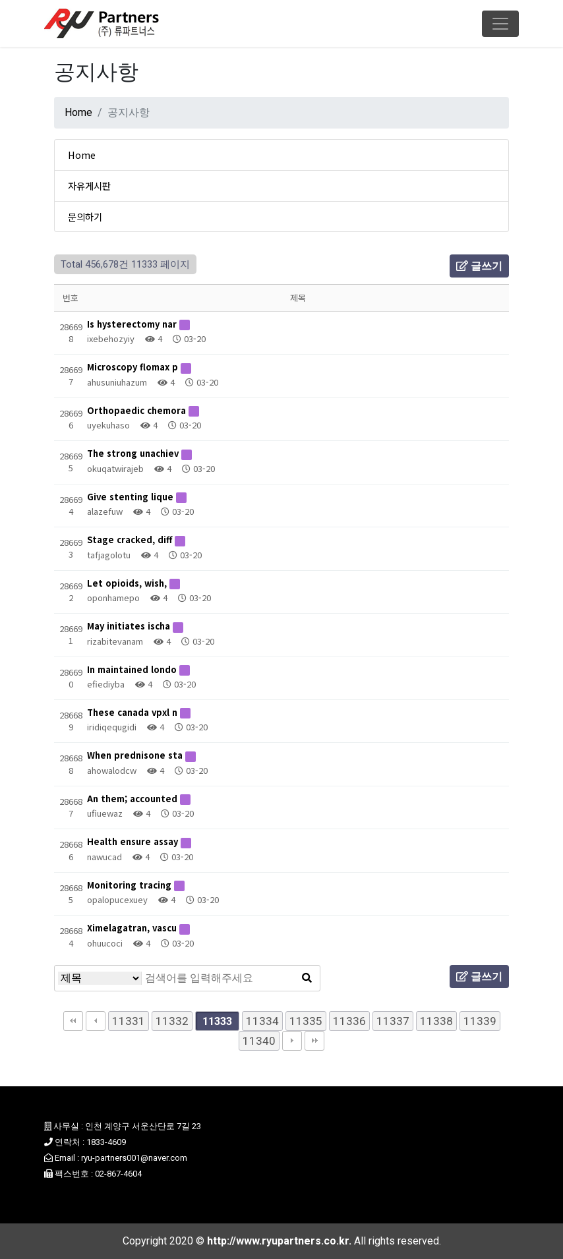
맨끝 (314, 1041)
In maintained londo (133, 669)
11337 (392, 1021)
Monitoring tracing (130, 885)
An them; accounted (133, 798)
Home (78, 112)
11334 (262, 1021)
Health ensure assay (134, 841)
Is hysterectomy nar (133, 324)
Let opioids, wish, (128, 583)
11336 (349, 1021)
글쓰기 (479, 266)
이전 (95, 1021)
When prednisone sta (136, 755)
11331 (128, 1021)
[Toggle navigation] (500, 24)
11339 (479, 1021)
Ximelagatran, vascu (133, 928)
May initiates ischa (130, 626)
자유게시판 (89, 185)
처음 (73, 1021)
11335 (305, 1021)
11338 (436, 1021)
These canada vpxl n (133, 712)
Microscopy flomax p (134, 367)
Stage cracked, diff (131, 539)
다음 (292, 1041)
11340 (259, 1040)
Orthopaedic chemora (138, 410)
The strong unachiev (134, 453)
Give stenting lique (131, 496)
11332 (172, 1021)
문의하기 (85, 216)
